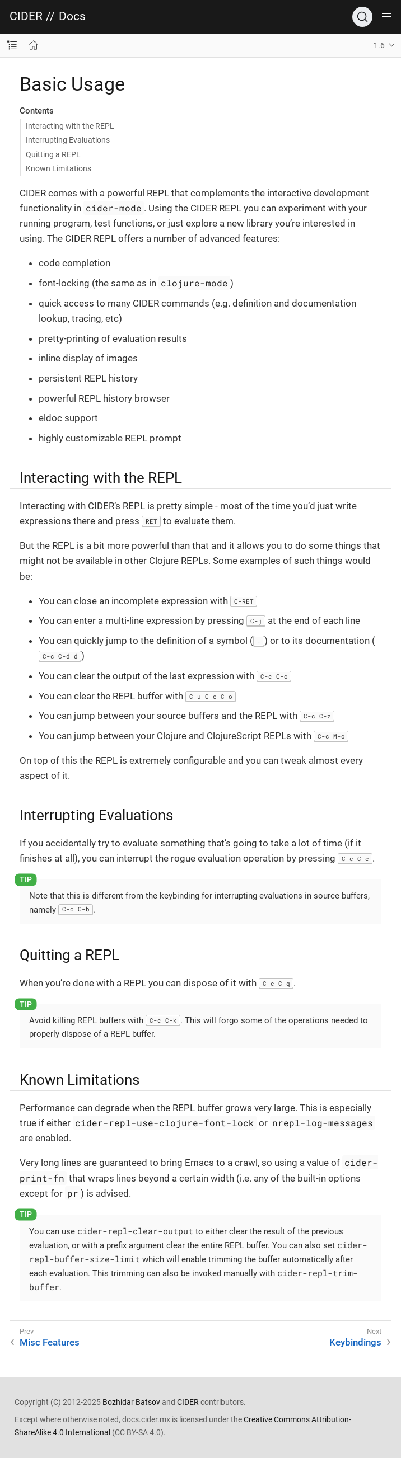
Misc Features (50, 1342)
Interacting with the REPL (70, 125)
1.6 (379, 45)
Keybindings (355, 1342)
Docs (72, 16)
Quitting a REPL (53, 154)
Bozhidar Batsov (131, 1402)
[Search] (362, 17)
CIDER (26, 16)
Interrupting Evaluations (68, 139)
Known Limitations (58, 168)
